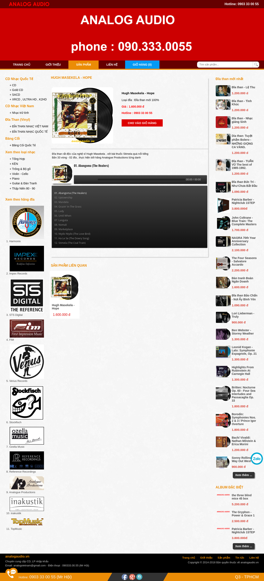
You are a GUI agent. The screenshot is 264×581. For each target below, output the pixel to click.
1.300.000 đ (240, 339)
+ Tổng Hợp (17, 158)
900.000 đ (239, 322)
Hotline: (23, 577)
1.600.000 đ (240, 287)
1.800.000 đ (240, 406)
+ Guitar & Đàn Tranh (23, 183)
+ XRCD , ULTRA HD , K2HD (28, 99)
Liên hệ (112, 64)
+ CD (13, 85)
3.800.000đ (239, 208)
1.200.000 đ (240, 450)
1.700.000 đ (240, 230)
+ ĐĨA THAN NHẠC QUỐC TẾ (29, 131)
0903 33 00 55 (248, 4)
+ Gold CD (16, 90)
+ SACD (15, 94)
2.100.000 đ (240, 250)
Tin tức (239, 557)
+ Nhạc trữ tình (19, 112)
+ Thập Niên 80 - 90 (22, 188)
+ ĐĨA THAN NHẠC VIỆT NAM (29, 126)
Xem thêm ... (243, 475)
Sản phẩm (83, 64)
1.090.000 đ (240, 191)
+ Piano (15, 178)
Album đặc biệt (229, 487)
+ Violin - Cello (19, 173)
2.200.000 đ (240, 270)
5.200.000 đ (240, 504)
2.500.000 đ (240, 521)
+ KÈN (14, 163)
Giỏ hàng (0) (142, 64)
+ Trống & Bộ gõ (20, 169)
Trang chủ (21, 64)
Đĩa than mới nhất (229, 79)
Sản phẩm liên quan (69, 265)
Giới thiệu (53, 64)
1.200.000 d (240, 93)
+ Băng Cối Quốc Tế (23, 145)
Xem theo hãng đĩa (20, 199)
